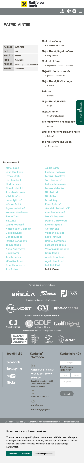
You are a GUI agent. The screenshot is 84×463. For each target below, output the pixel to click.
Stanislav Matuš (14, 188)
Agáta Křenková (54, 261)
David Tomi (12, 252)
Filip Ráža (50, 196)
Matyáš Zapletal (54, 216)
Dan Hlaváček (14, 236)
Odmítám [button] (26, 454)
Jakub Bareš (52, 167)
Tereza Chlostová (55, 176)
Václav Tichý (13, 204)
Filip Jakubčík (13, 180)
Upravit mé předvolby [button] (43, 454)
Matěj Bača (12, 167)
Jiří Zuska (11, 220)
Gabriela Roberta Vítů (57, 208)
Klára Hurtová (53, 236)
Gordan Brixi (52, 228)
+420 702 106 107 (40, 396)
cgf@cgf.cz (37, 405)
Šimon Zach (12, 216)
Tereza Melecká (54, 188)
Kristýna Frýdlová (55, 172)
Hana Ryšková (14, 200)
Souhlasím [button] (13, 454)
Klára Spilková (53, 204)
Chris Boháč (52, 252)
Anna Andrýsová (15, 249)
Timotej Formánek (55, 240)
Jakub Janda (13, 244)
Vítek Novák (13, 196)
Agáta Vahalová (15, 208)
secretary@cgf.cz (40, 409)
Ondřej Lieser (13, 184)
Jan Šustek (12, 269)
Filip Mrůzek (52, 192)
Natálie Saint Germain (18, 228)
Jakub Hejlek (13, 257)
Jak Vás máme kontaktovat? (66, 368)
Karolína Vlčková (55, 212)
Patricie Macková (55, 184)
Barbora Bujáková (55, 244)
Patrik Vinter (52, 269)
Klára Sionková (14, 261)
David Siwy (51, 200)
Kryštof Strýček (53, 224)
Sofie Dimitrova (14, 172)
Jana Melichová (15, 192)
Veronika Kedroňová (57, 249)
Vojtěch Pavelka (54, 232)
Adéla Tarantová (55, 257)
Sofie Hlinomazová (16, 265)
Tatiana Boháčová (16, 240)
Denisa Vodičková (56, 220)
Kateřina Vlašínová (17, 212)
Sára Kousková (53, 180)
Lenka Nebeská (15, 224)
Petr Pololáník (53, 265)
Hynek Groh (13, 176)
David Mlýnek (14, 232)
